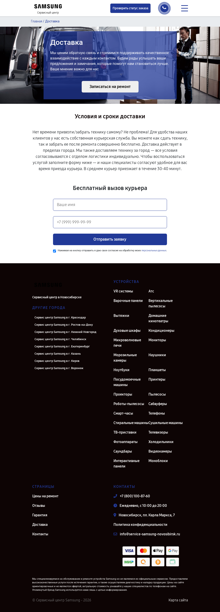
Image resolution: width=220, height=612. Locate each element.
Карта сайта (178, 600)
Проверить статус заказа (130, 8)
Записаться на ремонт (110, 86)
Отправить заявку (109, 239)
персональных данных (153, 250)
